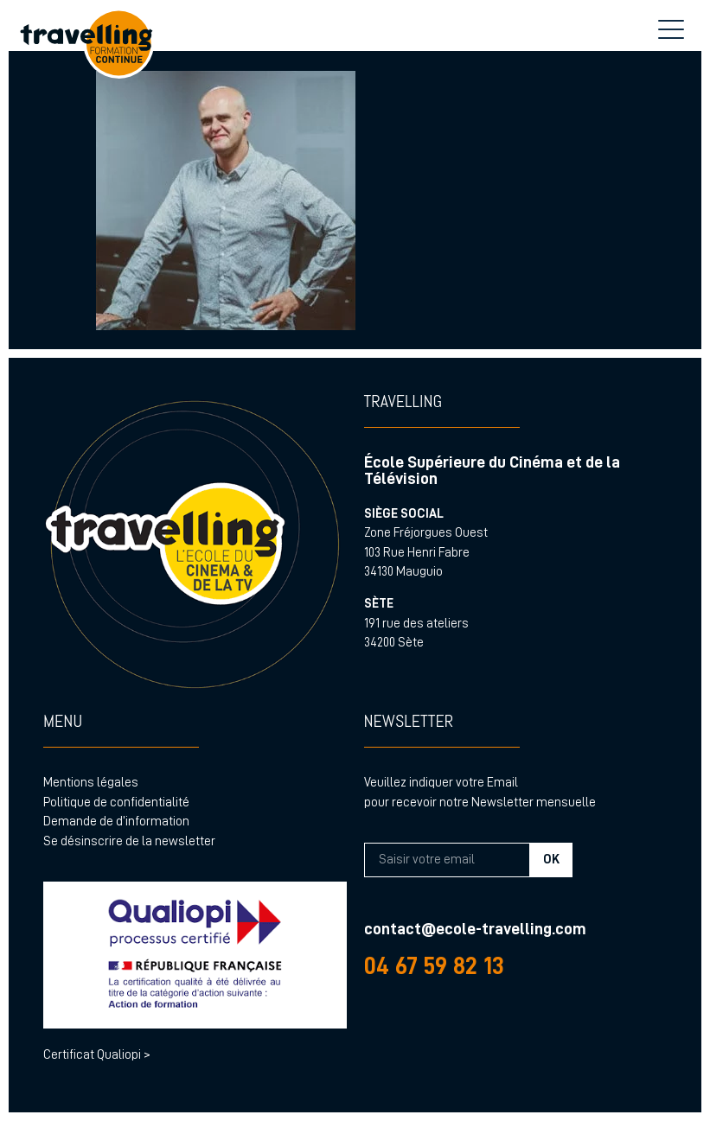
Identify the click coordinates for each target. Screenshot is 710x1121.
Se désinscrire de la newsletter (129, 841)
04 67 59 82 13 (434, 965)
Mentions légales (90, 782)
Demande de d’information (116, 821)
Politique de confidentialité (116, 802)
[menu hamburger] (671, 30)
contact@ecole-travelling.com (475, 928)
